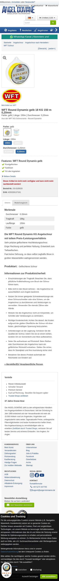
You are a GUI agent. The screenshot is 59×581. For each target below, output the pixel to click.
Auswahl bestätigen (30, 576)
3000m (18, 143)
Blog (28, 450)
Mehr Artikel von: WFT (8, 105)
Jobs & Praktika (32, 453)
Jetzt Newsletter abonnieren (19, 504)
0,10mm (8, 151)
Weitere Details (8, 176)
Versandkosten (10, 450)
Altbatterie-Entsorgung (13, 483)
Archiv (28, 462)
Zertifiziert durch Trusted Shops (24, 428)
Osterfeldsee (31, 459)
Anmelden (15, 2)
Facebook (30, 456)
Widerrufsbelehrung (12, 477)
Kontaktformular (36, 484)
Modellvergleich (20, 203)
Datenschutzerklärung (9, 552)
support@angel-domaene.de (42, 490)
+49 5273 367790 (38, 486)
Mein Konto (22, 5)
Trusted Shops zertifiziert (18, 396)
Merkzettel (37, 5)
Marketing (37, 569)
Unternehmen (31, 447)
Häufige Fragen (10, 462)
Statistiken (22, 569)
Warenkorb (51, 5)
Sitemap (29, 465)
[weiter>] (51, 49)
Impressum (8, 486)
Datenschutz (9, 480)
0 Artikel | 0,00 (47, 18)
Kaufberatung (9, 459)
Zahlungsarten (10, 453)
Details (7, 203)
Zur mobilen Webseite (13, 465)
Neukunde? (30, 2)
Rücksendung (9, 456)
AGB (6, 474)
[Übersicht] (42, 49)
